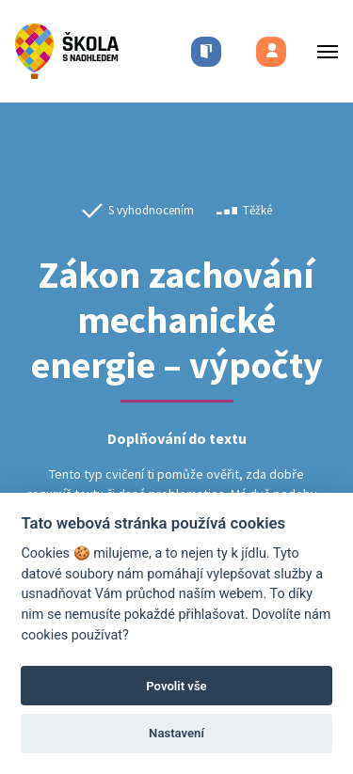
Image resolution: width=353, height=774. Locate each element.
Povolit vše (176, 686)
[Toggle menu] (322, 51)
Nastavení (176, 733)
